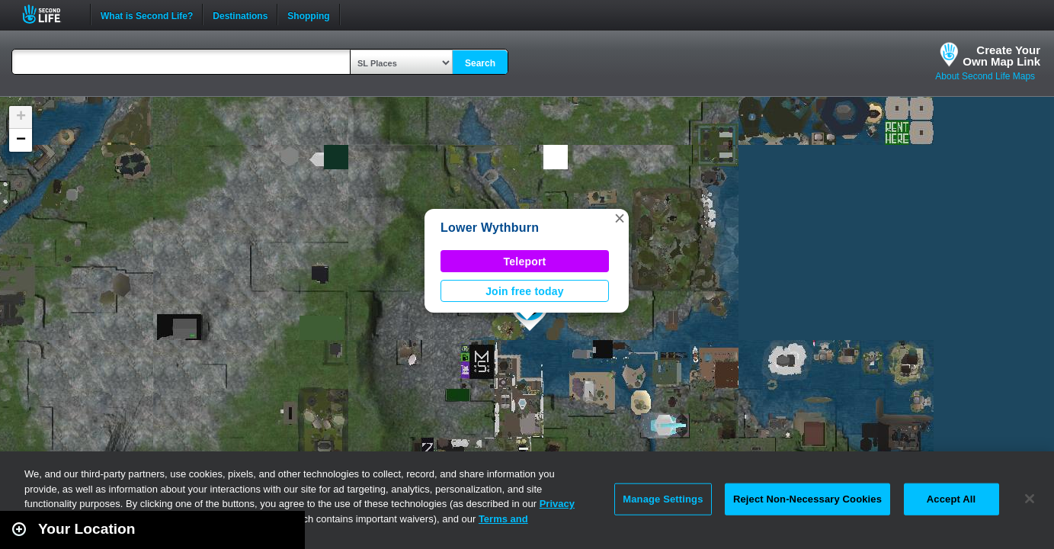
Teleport (525, 261)
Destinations (240, 14)
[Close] (1029, 498)
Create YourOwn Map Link (1001, 55)
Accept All (951, 499)
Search (480, 63)
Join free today (524, 291)
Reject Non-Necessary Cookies (807, 499)
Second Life (49, 14)
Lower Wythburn (490, 227)
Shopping (308, 14)
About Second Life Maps (985, 76)
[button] (619, 218)
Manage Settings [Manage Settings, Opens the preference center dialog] (663, 499)
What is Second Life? (147, 14)
